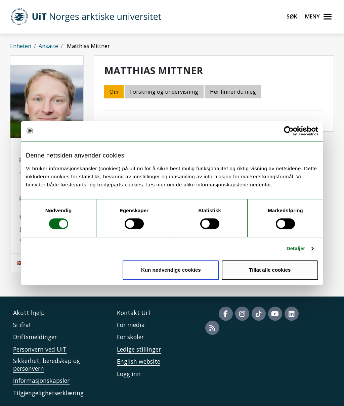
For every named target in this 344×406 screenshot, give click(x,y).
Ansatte (48, 46)
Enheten (20, 46)
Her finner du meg (233, 91)
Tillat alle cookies (270, 270)
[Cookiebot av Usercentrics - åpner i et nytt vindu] (288, 131)
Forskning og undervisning (164, 91)
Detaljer (296, 249)
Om (114, 91)
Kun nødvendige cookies (171, 270)
